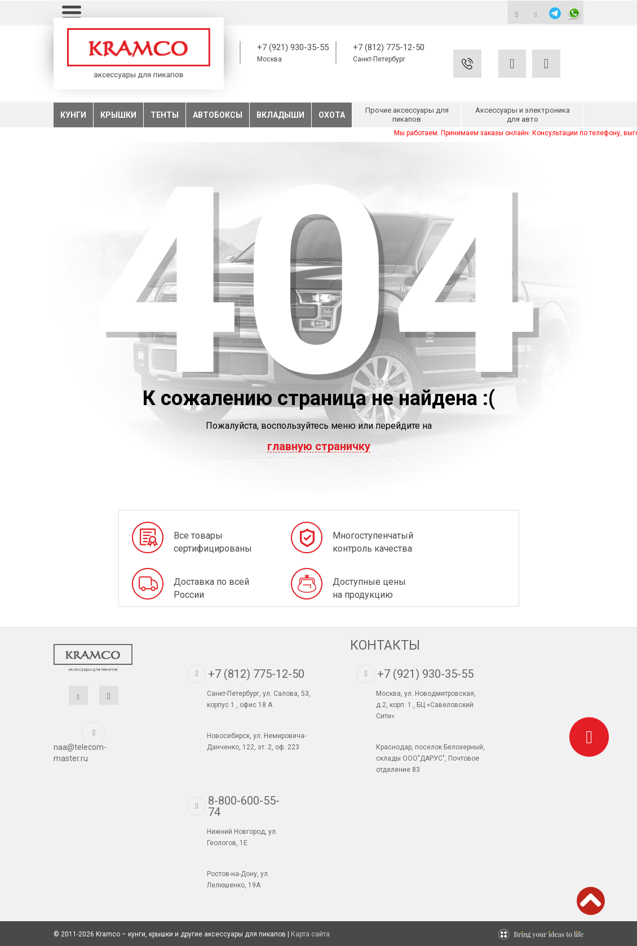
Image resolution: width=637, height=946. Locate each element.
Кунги (73, 114)
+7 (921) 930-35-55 (293, 47)
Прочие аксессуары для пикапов (407, 114)
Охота (332, 114)
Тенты (165, 114)
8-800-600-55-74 (244, 806)
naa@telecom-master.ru (80, 753)
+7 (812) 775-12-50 (388, 47)
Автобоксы (217, 114)
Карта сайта (310, 934)
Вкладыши (280, 114)
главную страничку (318, 446)
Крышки (118, 114)
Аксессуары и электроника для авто (522, 114)
